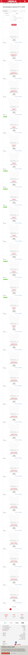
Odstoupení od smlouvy (22, 635)
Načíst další (14, 606)
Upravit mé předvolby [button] (14, 653)
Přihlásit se (4, 634)
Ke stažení (24, 627)
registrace (20, 60)
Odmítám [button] (8, 653)
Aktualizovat (14, 24)
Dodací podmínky (23, 634)
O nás (24, 629)
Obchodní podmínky (22, 636)
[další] (19, 609)
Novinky (24, 630)
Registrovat (4, 635)
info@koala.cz (6, 630)
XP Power (4, 642)
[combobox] (16, 11)
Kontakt (24, 628)
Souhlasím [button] (3, 653)
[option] (6, 616)
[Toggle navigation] (1, 1)
